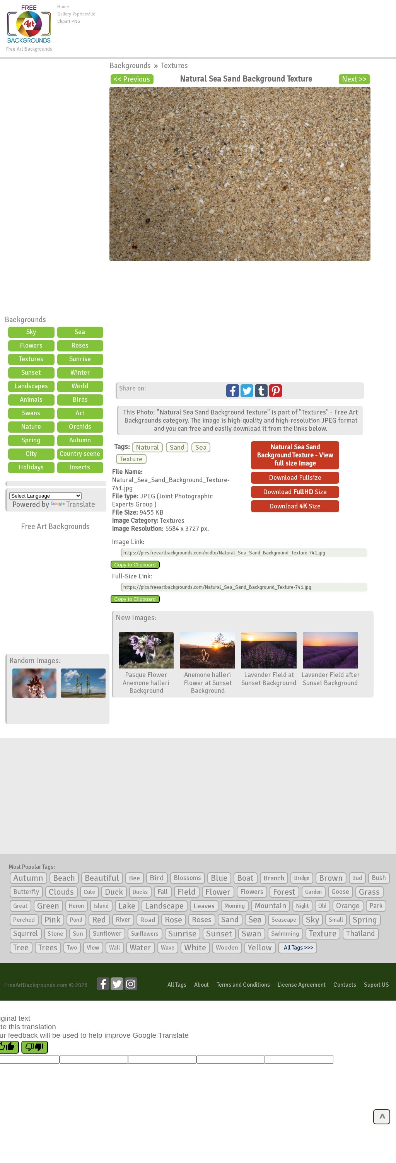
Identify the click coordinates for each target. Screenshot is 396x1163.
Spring (31, 440)
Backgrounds (25, 319)
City (31, 454)
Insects (80, 467)
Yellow (260, 947)
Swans (31, 413)
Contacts (344, 984)
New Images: (136, 617)
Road (147, 920)
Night (302, 905)
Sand (177, 447)
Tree (21, 947)
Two (72, 947)
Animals (31, 400)
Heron (76, 905)
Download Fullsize (295, 478)
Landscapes (31, 386)
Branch (273, 878)
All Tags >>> (297, 947)
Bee (134, 878)
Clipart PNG (68, 21)
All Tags (176, 984)
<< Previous (132, 79)
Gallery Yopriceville (76, 14)
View (93, 948)
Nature (31, 427)
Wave (167, 947)
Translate (73, 504)
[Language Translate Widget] (45, 496)
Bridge (301, 878)
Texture (131, 459)
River (123, 920)
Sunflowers (145, 933)
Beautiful (102, 878)
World (80, 386)
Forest (284, 892)
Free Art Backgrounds (55, 526)
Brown (331, 878)
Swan (251, 934)
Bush (379, 878)
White (195, 947)
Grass (369, 892)
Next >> (354, 79)
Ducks (140, 891)
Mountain (270, 906)
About (201, 984)
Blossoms (187, 878)
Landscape (164, 906)
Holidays (31, 467)
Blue (219, 878)
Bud (357, 878)
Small (336, 919)
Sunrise (80, 359)
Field (187, 892)
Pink (52, 919)
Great (20, 905)
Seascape (283, 919)
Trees (47, 948)
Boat (245, 878)
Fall (162, 892)
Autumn (80, 440)
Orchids (80, 427)
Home (63, 7)
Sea (80, 332)
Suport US (376, 984)
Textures (31, 359)
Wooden (227, 948)
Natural (147, 447)
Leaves (204, 906)
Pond (76, 919)
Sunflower (107, 933)
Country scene (80, 454)
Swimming (285, 934)
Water (140, 948)
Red (99, 919)
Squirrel (25, 933)
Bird (157, 878)
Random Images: (35, 660)
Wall (114, 947)
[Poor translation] (34, 1047)
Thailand (360, 933)
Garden (313, 891)
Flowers (31, 345)
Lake (126, 905)
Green (48, 905)
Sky (31, 332)
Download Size (295, 492)
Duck (114, 892)
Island (101, 905)
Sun (78, 934)
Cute (89, 891)
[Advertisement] (245, 20)
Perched (24, 920)
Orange (348, 906)
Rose (173, 919)
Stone (55, 934)
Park (375, 906)
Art (79, 413)
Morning (234, 905)
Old (322, 905)
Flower (217, 892)
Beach (64, 878)
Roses (80, 345)
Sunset (31, 372)
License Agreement (302, 984)
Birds (80, 400)
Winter (80, 372)
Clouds (61, 892)
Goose (340, 892)
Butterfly (26, 892)
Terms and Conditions (243, 984)
